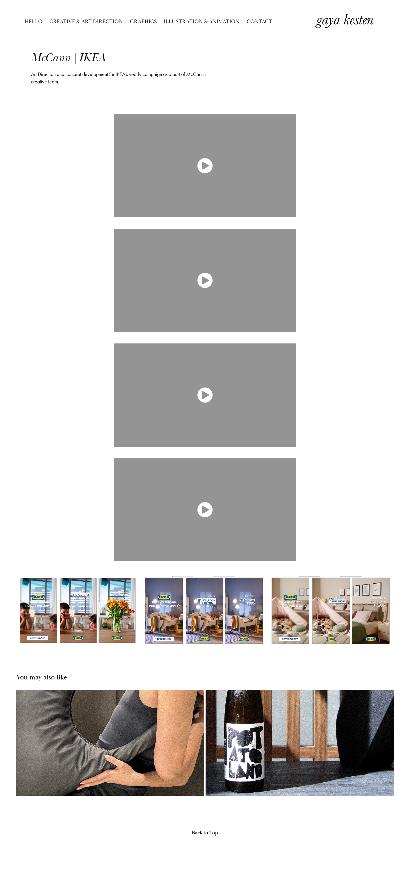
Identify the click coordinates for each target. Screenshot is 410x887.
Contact (259, 21)
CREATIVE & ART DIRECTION (86, 21)
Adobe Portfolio (212, 855)
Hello (33, 21)
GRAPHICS (143, 21)
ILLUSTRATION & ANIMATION (201, 21)
